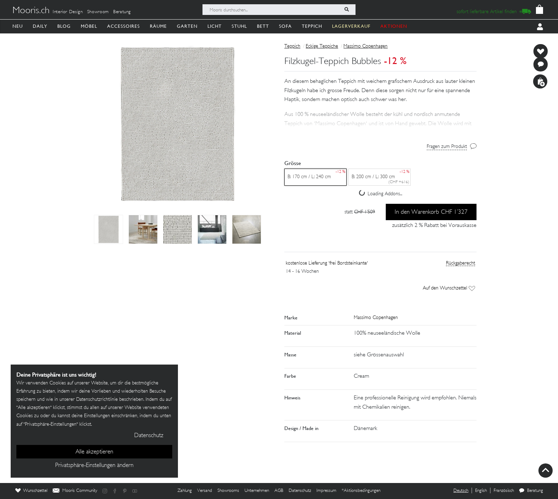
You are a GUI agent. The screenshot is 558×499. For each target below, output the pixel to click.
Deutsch (460, 491)
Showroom (98, 12)
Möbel (89, 26)
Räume (158, 26)
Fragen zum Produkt (447, 146)
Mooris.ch (30, 11)
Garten (187, 26)
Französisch (504, 491)
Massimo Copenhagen (365, 46)
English (481, 491)
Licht (214, 26)
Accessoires (123, 26)
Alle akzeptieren (94, 452)
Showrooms (228, 491)
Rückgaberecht (460, 263)
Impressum (326, 491)
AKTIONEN (393, 26)
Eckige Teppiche (322, 46)
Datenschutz (300, 491)
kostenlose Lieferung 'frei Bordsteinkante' (327, 263)
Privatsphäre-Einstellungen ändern (94, 465)
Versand (204, 491)
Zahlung (185, 491)
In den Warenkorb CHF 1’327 (431, 212)
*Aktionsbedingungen (361, 491)
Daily (40, 26)
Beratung (122, 12)
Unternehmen (256, 491)
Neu (17, 26)
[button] (380, 115)
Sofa (285, 26)
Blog (64, 26)
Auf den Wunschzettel (449, 288)
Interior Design (68, 12)
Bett (263, 26)
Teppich (312, 26)
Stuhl (239, 26)
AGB (278, 491)
